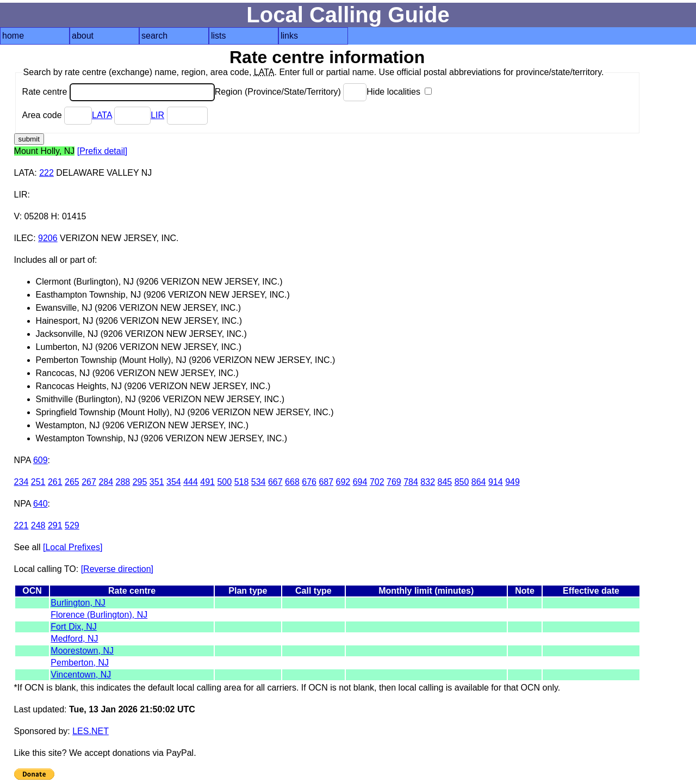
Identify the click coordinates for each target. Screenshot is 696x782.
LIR (157, 115)
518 (241, 482)
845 (445, 482)
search (154, 35)
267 (89, 482)
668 (292, 482)
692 (343, 482)
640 (40, 503)
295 (140, 482)
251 (38, 482)
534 (258, 482)
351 (157, 482)
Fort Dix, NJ (73, 626)
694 (360, 482)
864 (478, 482)
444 (190, 482)
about (83, 35)
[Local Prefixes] (72, 547)
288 (123, 482)
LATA (102, 115)
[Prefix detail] (102, 151)
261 (55, 482)
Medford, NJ (74, 638)
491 (207, 482)
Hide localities (399, 91)
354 (173, 482)
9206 (48, 238)
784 (410, 482)
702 (377, 482)
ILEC (24, 238)
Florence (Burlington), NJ (99, 614)
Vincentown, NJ (81, 674)
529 (72, 525)
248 (38, 525)
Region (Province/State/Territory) (291, 91)
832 (427, 482)
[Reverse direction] (117, 569)
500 (224, 482)
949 (512, 482)
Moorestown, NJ (82, 650)
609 (40, 460)
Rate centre (118, 91)
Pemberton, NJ (80, 662)
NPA (22, 460)
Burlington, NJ (78, 602)
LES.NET (90, 731)
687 (326, 482)
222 (46, 172)
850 (462, 482)
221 (21, 525)
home (13, 35)
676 (309, 482)
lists (218, 35)
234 (21, 482)
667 (275, 482)
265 (72, 482)
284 (105, 482)
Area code (57, 115)
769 (394, 482)
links (289, 35)
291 (55, 525)
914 (495, 482)
